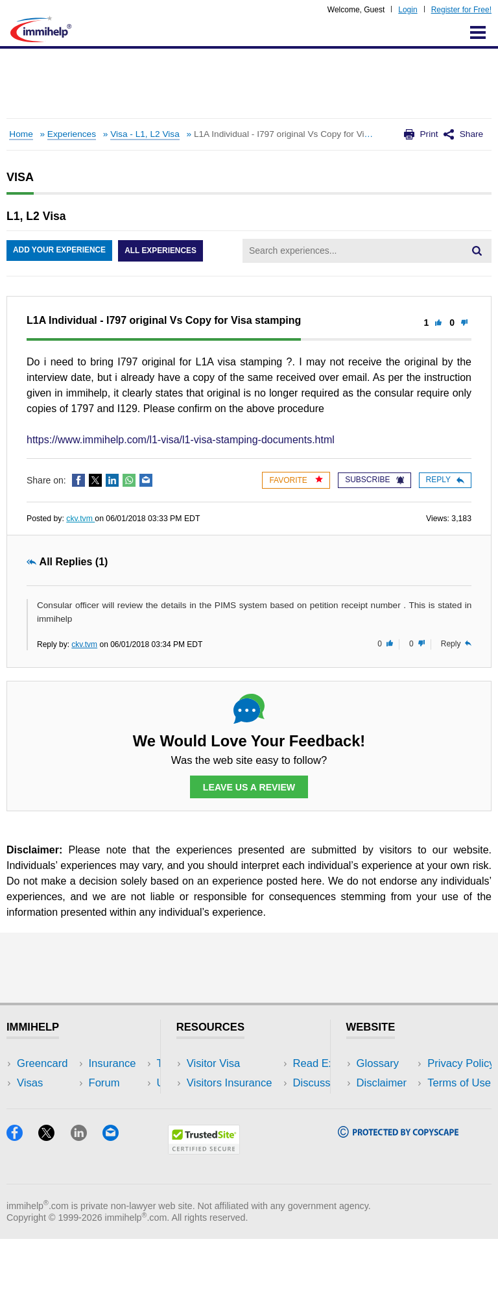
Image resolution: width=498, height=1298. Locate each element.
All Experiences (162, 251)
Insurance (40, 1103)
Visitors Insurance (229, 1083)
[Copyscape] (398, 1192)
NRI (113, 1103)
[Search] (477, 250)
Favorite (296, 480)
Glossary (378, 1064)
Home (20, 134)
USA (115, 1064)
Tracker (35, 1142)
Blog (115, 1142)
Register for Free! (461, 9)
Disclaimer (382, 1083)
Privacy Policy (390, 1103)
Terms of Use (388, 1122)
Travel (119, 1083)
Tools (117, 1122)
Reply (445, 479)
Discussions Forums (235, 1122)
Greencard (42, 1064)
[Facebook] (22, 1196)
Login (407, 9)
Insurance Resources (238, 1142)
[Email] (116, 1196)
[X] (54, 1196)
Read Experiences (231, 1103)
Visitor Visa (213, 1064)
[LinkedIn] (86, 1196)
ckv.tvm (80, 518)
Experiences (71, 134)
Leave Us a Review (249, 787)
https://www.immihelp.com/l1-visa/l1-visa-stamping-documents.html (181, 439)
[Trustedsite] (204, 1209)
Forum (32, 1122)
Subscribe (374, 479)
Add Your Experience (59, 251)
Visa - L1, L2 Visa (145, 134)
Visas (30, 1083)
